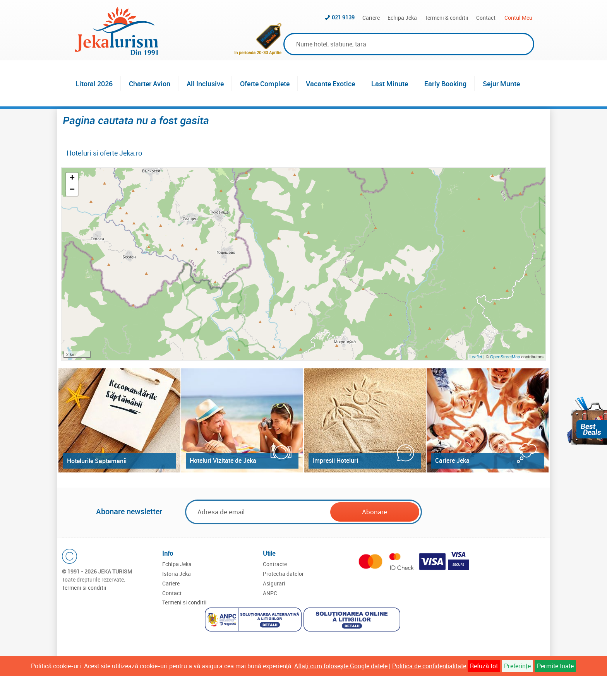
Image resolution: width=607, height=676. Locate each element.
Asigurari (274, 583)
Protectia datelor (283, 573)
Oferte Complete (265, 83)
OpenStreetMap (505, 356)
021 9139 (343, 17)
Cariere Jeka (452, 460)
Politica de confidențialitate (429, 666)
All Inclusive (205, 83)
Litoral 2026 (94, 83)
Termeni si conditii (84, 587)
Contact (486, 17)
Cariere (371, 17)
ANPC (270, 593)
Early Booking (445, 83)
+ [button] (72, 178)
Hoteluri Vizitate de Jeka (223, 460)
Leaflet (476, 356)
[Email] (258, 512)
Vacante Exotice (330, 83)
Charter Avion (149, 83)
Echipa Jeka (402, 17)
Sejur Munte (501, 83)
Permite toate (555, 666)
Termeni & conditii (446, 17)
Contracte (275, 564)
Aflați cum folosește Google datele (340, 666)
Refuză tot (484, 666)
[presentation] (482, 512)
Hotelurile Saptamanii (97, 461)
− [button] (72, 190)
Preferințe (517, 666)
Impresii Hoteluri (335, 460)
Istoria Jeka (176, 573)
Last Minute (389, 83)
